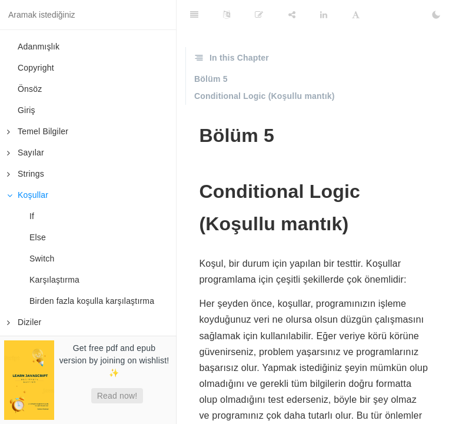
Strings (25, 173)
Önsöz (30, 89)
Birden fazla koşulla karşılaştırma (91, 301)
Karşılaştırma (54, 279)
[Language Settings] (226, 14)
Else (37, 237)
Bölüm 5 (211, 79)
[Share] (292, 14)
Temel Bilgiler (37, 131)
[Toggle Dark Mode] (436, 14)
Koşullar (27, 195)
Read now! (117, 395)
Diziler (24, 322)
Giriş (26, 110)
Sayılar (25, 152)
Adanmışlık (38, 46)
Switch (41, 258)
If (31, 216)
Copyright (36, 67)
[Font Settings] (355, 14)
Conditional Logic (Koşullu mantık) (264, 96)
